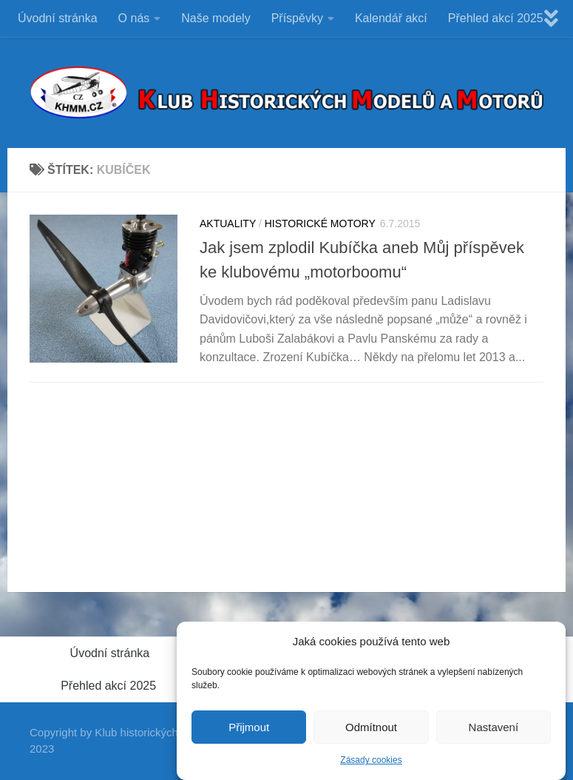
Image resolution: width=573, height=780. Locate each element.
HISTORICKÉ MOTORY (320, 223)
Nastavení (494, 730)
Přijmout (248, 730)
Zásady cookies (370, 764)
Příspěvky (297, 18)
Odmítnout (371, 730)
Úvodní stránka (58, 18)
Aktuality (228, 223)
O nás (134, 18)
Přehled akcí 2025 (495, 18)
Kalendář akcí (391, 18)
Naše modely (215, 18)
